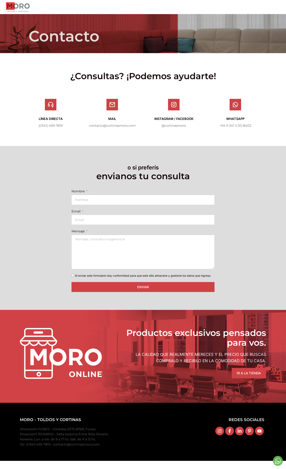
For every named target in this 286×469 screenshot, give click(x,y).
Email (76, 218)
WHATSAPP (235, 126)
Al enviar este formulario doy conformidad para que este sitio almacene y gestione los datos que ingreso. (143, 282)
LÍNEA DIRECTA (51, 126)
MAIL (112, 126)
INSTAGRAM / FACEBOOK (173, 126)
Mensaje (79, 238)
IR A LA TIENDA (246, 381)
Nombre (79, 198)
